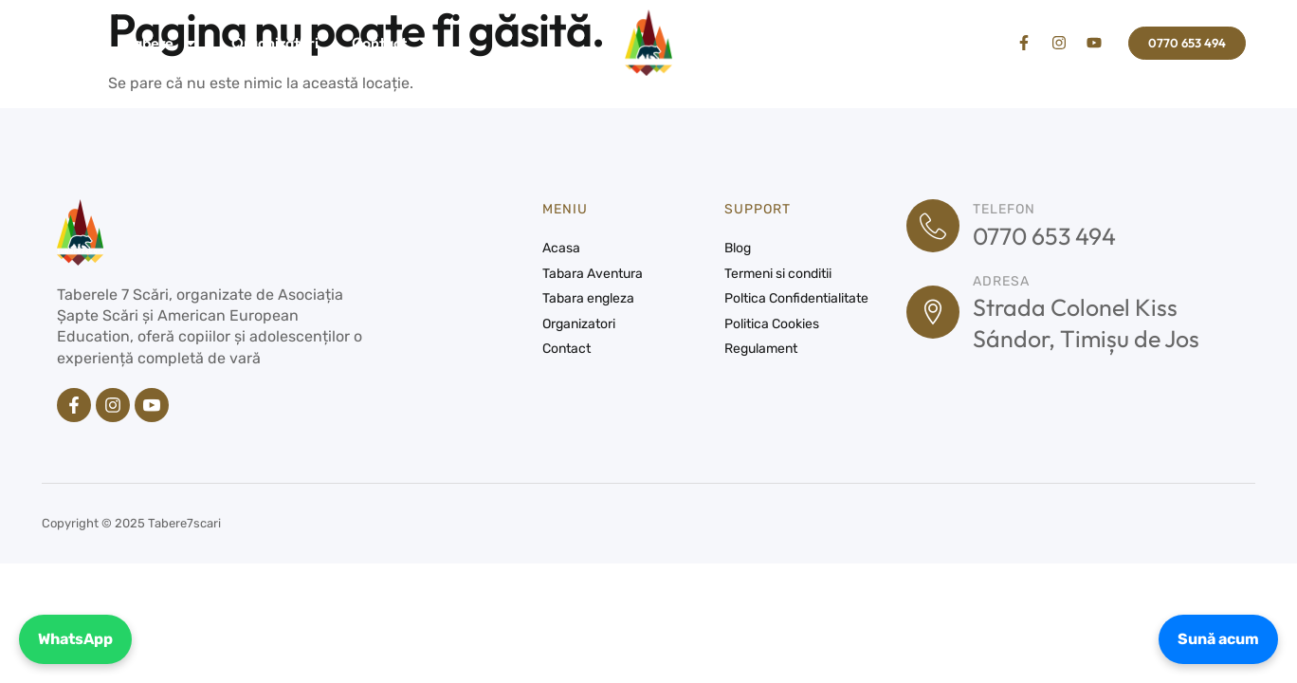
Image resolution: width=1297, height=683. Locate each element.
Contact (379, 42)
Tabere (162, 43)
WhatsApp (75, 639)
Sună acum (1218, 639)
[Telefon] (932, 225)
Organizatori (275, 42)
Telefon (1004, 209)
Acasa (72, 42)
